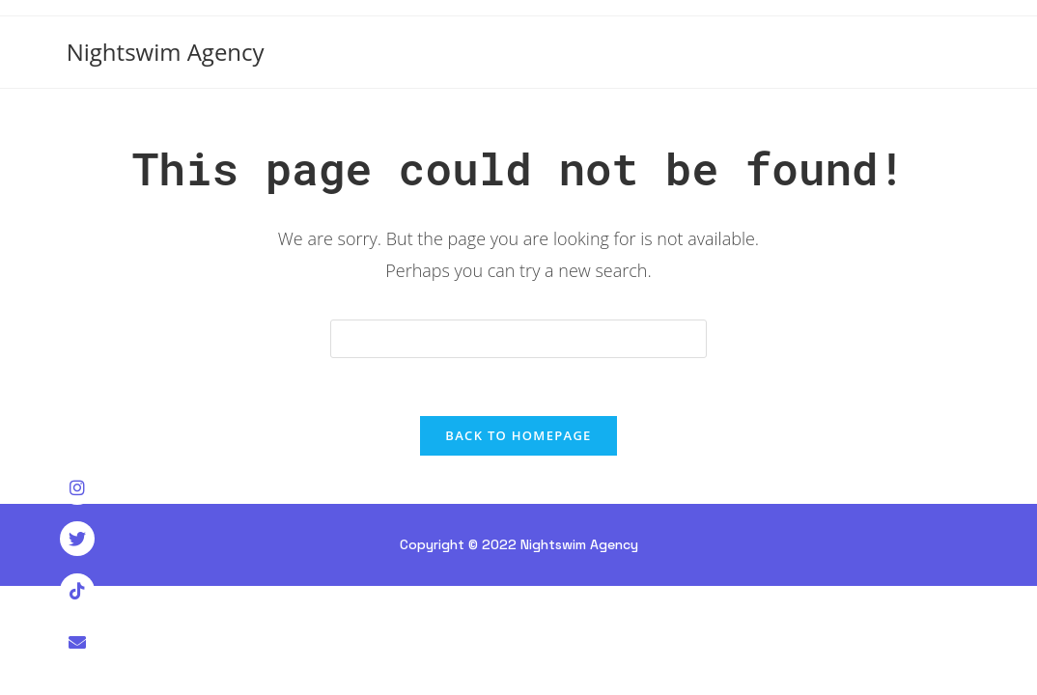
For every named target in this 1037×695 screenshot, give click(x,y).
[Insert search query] (518, 339)
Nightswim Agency (166, 52)
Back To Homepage (518, 435)
